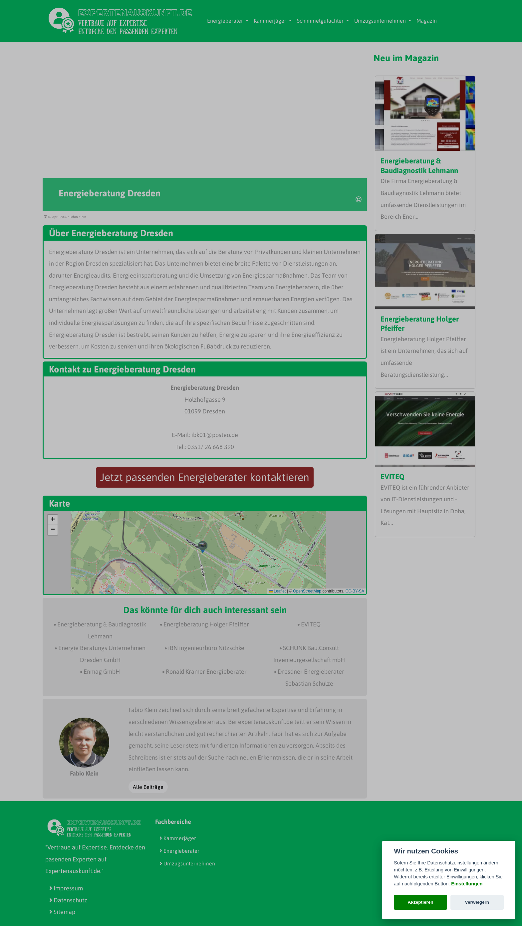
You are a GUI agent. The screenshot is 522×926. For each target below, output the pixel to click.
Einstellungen (466, 883)
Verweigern (477, 902)
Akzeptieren (420, 902)
